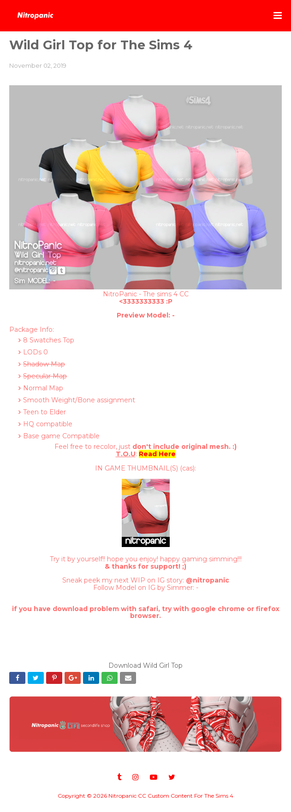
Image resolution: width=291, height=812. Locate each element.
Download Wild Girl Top (145, 665)
